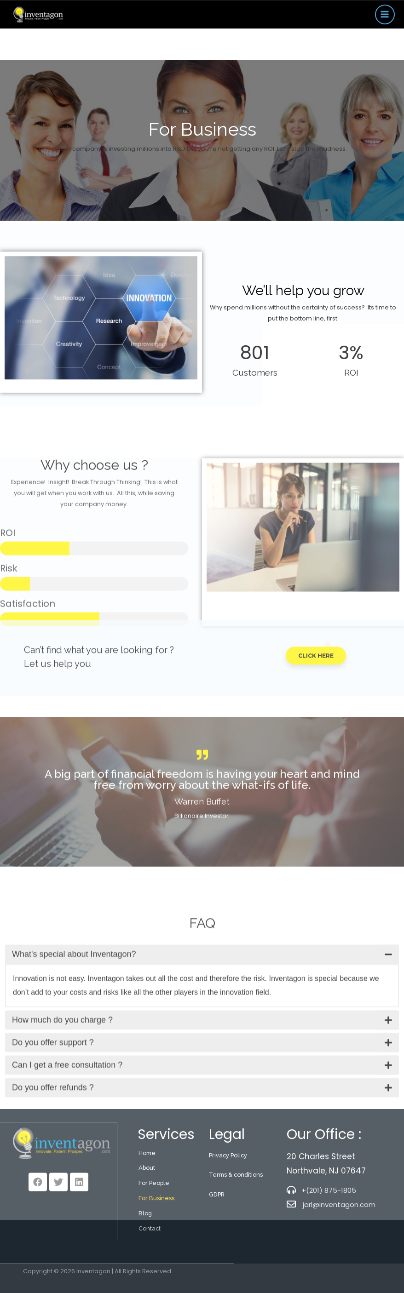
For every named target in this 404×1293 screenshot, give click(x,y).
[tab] (202, 1038)
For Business (156, 1258)
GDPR (217, 1255)
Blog (145, 1273)
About (147, 1228)
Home (147, 1213)
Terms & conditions (236, 1235)
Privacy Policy (228, 1216)
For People (154, 1243)
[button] (316, 685)
